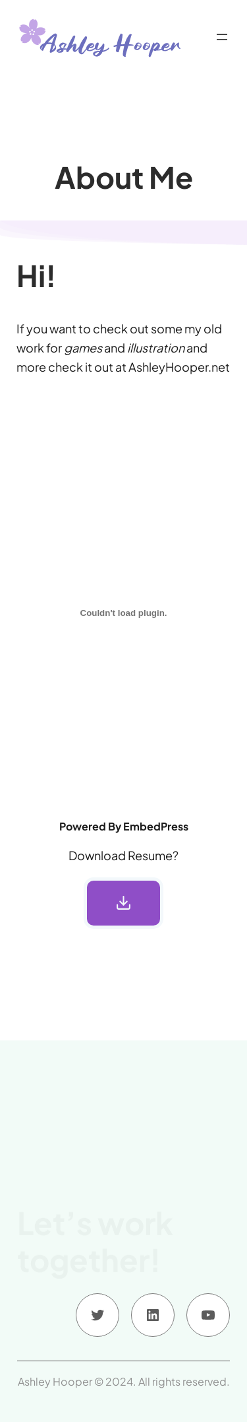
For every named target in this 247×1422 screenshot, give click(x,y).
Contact (67, 1278)
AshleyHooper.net (179, 366)
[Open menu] (222, 37)
